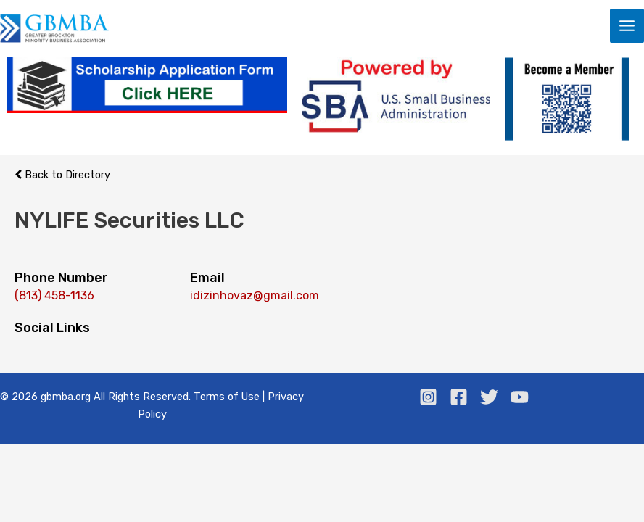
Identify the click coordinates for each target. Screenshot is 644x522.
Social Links (52, 328)
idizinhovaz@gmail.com (254, 295)
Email (207, 278)
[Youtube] (520, 397)
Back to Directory (62, 174)
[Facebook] (459, 397)
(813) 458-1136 (54, 295)
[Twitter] (489, 397)
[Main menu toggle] (627, 26)
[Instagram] (428, 397)
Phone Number (61, 278)
